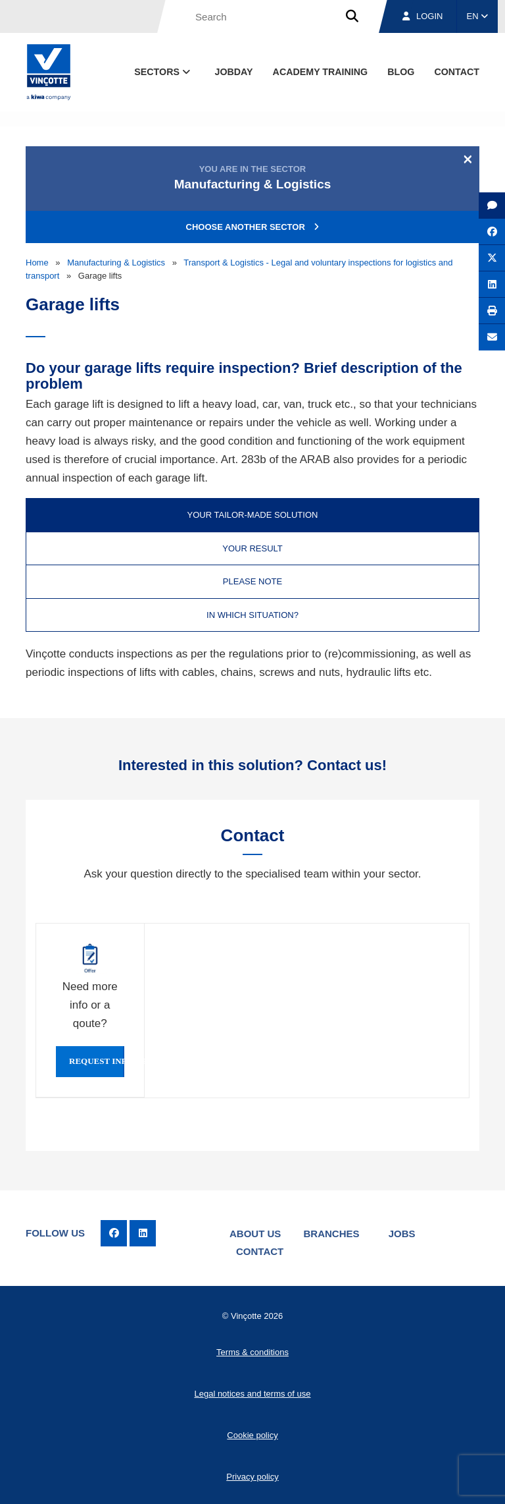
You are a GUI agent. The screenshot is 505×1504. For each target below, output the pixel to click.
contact (456, 72)
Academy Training (320, 72)
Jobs (402, 1233)
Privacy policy (252, 1477)
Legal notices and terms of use (252, 1394)
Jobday (234, 72)
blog (400, 72)
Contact (259, 1251)
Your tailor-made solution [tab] (252, 515)
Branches (332, 1233)
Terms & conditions (252, 1352)
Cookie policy (252, 1435)
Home (37, 262)
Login (422, 16)
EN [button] (478, 16)
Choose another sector (253, 227)
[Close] (468, 158)
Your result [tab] (252, 548)
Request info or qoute (96, 1061)
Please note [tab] (252, 581)
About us (255, 1233)
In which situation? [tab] (252, 615)
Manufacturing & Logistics (116, 262)
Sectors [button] (163, 72)
